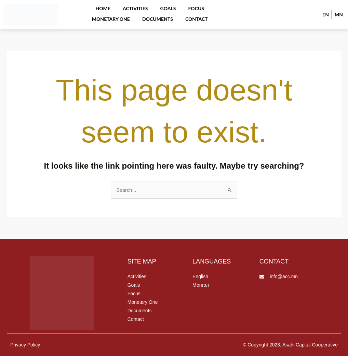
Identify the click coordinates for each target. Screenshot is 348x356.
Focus (169, 7)
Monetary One (206, 7)
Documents (133, 16)
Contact (170, 16)
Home (82, 7)
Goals (143, 7)
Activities (112, 7)
